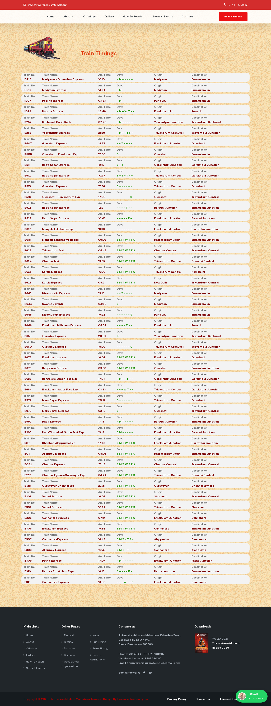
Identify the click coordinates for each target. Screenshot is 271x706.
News (94, 635)
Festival (68, 635)
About (68, 16)
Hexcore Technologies (132, 699)
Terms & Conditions (233, 699)
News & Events (163, 16)
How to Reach (133, 16)
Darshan (68, 648)
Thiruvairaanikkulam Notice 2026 (226, 645)
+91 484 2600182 (237, 4)
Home (50, 16)
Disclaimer (203, 699)
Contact (187, 16)
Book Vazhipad (233, 16)
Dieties (67, 642)
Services (68, 655)
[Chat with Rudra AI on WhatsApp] (252, 696)
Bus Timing (98, 642)
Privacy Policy (176, 699)
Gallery (109, 16)
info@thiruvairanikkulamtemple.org (47, 4)
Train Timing (99, 648)
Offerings (89, 16)
